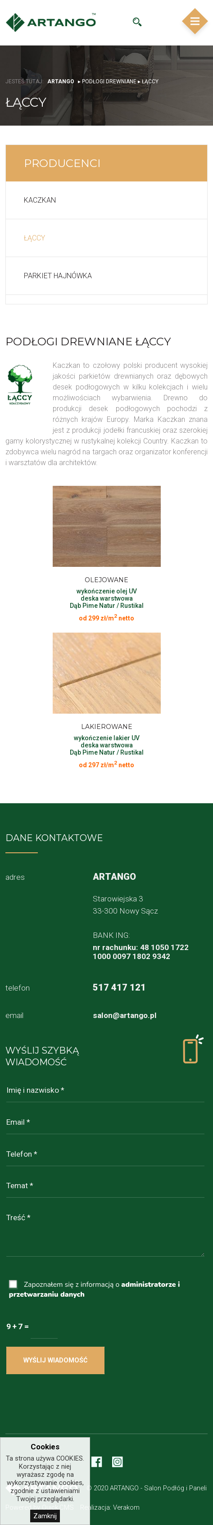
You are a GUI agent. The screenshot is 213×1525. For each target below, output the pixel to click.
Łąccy (150, 81)
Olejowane (106, 580)
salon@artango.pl (125, 1015)
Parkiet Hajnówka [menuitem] (58, 276)
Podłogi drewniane (109, 81)
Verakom (126, 1507)
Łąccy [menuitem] (34, 238)
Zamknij (45, 1516)
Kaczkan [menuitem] (40, 200)
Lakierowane (106, 727)
